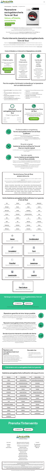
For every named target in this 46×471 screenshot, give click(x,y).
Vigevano (18, 191)
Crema (19, 192)
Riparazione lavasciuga (23, 454)
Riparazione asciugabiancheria (23, 445)
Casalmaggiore (24, 192)
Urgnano (25, 189)
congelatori (12, 251)
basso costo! (39, 46)
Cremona (16, 192)
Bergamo (7, 185)
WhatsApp (8, 25)
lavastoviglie (12, 275)
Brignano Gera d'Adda (28, 188)
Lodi (28, 189)
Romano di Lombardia (19, 189)
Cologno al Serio (38, 188)
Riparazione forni (23, 451)
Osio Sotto (35, 186)
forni (34, 251)
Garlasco (36, 191)
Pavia (15, 191)
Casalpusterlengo (37, 189)
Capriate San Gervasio (13, 186)
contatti (8, 445)
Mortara (25, 191)
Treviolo (6, 188)
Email (37, 447)
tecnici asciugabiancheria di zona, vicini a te (17, 42)
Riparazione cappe (23, 447)
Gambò (33, 191)
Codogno (31, 189)
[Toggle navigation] (44, 2)
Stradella (29, 191)
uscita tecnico (8, 447)
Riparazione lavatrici (23, 458)
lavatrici (34, 275)
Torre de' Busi (14, 6)
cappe (12, 239)
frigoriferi (12, 263)
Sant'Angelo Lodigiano (9, 191)
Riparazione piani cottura (23, 459)
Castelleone (29, 192)
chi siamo (8, 444)
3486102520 (7, 69)
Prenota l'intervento (10, 23)
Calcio (33, 188)
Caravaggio (20, 186)
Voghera (22, 191)
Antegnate (14, 188)
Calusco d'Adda (17, 185)
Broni (40, 191)
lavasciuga (34, 263)
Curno (22, 185)
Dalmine (24, 186)
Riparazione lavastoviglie (23, 456)
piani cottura (23, 287)
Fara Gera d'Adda (30, 186)
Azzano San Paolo (20, 188)
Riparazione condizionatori (23, 448)
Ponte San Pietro (27, 185)
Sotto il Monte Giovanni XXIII (36, 185)
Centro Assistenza (7, 6)
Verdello (9, 188)
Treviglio (39, 186)
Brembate (7, 186)
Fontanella (8, 189)
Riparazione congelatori (23, 450)
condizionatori (34, 239)
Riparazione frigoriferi (23, 453)
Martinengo (12, 189)
